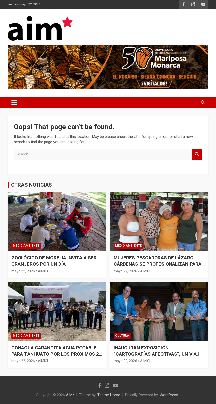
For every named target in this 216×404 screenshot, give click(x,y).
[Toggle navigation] (14, 102)
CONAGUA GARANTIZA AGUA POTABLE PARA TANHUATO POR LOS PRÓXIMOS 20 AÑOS (56, 354)
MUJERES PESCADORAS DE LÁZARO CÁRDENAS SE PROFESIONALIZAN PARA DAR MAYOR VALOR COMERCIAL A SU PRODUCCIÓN (157, 267)
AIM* (70, 395)
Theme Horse (108, 395)
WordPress (169, 395)
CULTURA (122, 336)
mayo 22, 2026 (23, 271)
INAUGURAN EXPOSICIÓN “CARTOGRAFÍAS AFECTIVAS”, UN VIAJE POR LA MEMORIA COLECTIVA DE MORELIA (158, 357)
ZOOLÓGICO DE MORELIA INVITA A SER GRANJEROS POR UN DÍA (54, 261)
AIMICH (43, 271)
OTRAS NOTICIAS (31, 185)
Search (197, 154)
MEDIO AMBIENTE (26, 246)
